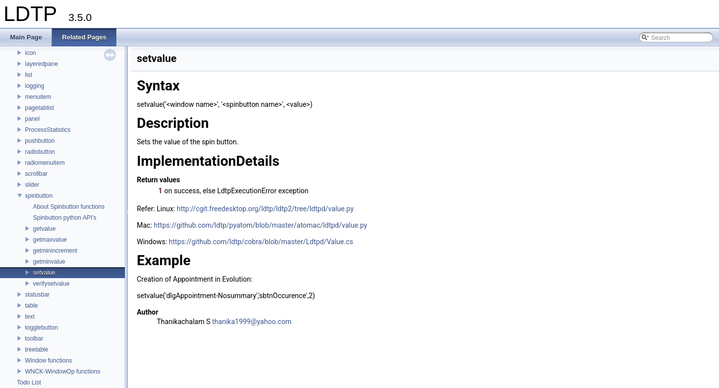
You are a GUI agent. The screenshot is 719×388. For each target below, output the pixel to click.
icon (30, 52)
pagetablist (39, 107)
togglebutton (41, 327)
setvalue (44, 272)
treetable (36, 349)
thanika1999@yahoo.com (252, 322)
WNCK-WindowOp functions (62, 371)
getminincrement (55, 250)
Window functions (48, 360)
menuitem (38, 96)
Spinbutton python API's (64, 217)
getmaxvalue (50, 239)
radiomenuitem (44, 162)
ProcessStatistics (47, 129)
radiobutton (40, 151)
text (29, 316)
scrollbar (36, 173)
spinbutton (38, 195)
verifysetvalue (51, 283)
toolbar (34, 338)
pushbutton (39, 140)
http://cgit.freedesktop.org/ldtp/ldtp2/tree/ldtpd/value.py (265, 209)
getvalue (44, 228)
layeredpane (41, 63)
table (31, 305)
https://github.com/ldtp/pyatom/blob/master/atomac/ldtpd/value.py (260, 225)
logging (34, 85)
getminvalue (49, 261)
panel (32, 118)
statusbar (37, 294)
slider (32, 184)
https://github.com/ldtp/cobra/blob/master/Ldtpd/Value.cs (261, 242)
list (28, 74)
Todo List (29, 382)
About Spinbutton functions (68, 206)
